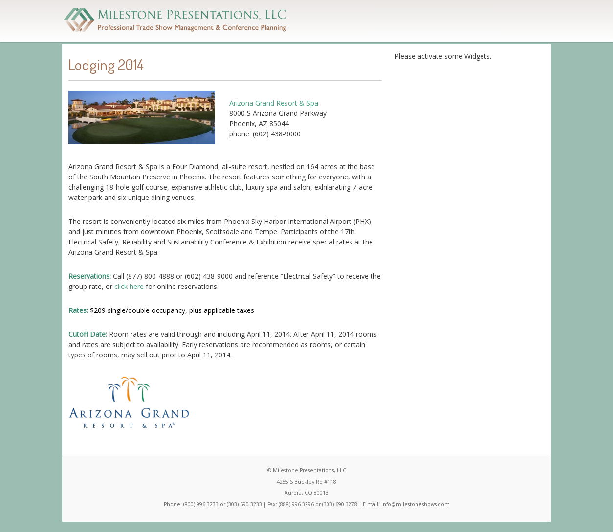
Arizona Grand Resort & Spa (273, 103)
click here (129, 286)
